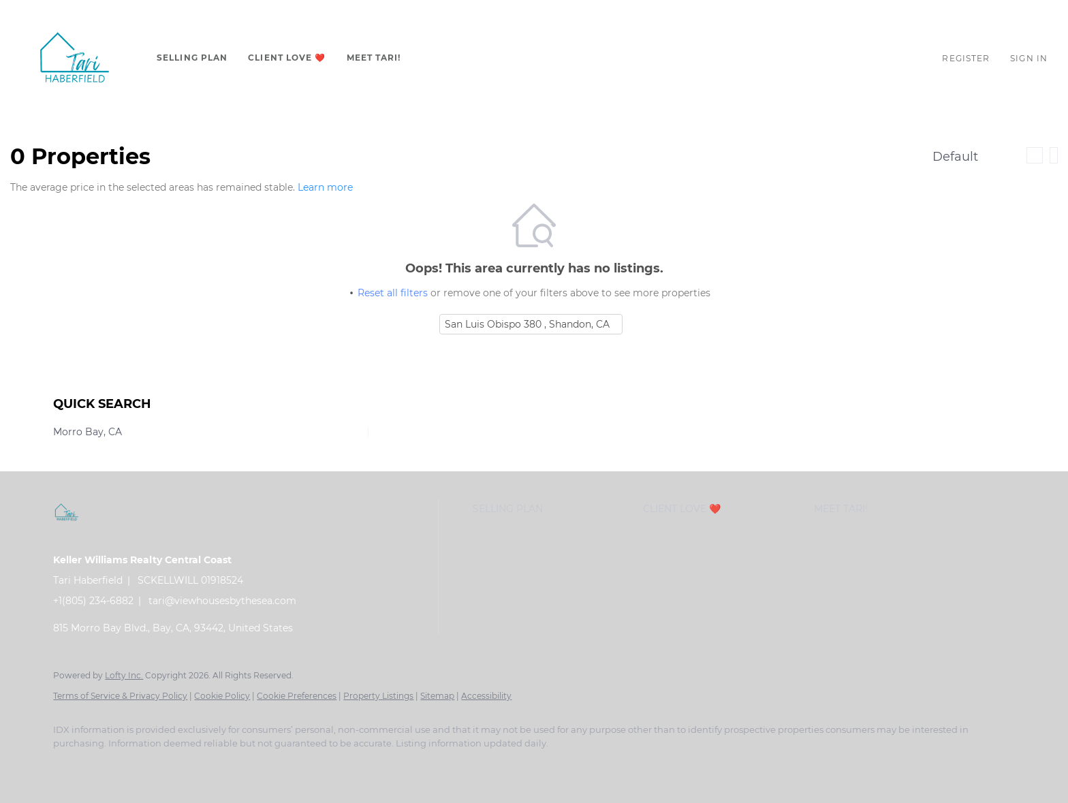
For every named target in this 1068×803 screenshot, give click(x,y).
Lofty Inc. (124, 675)
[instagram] (188, 766)
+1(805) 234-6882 (93, 601)
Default (955, 156)
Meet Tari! (374, 57)
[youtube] (227, 766)
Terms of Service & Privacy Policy (120, 696)
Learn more (325, 187)
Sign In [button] (1029, 58)
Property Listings (378, 696)
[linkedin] (109, 766)
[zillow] (148, 766)
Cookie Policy (222, 696)
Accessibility (486, 696)
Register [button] (966, 58)
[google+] (306, 766)
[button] (75, 58)
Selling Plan (192, 57)
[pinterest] (267, 766)
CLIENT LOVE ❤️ (287, 57)
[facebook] (69, 766)
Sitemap (437, 696)
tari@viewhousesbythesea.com (222, 601)
